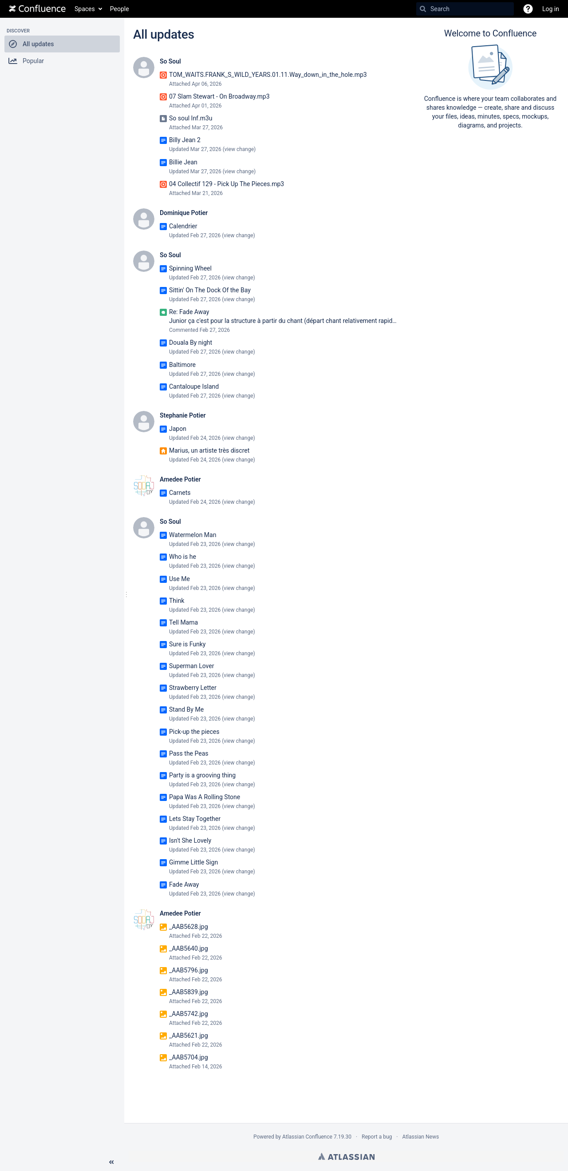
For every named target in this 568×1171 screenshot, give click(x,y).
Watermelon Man (192, 534)
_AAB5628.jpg (188, 926)
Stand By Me (186, 709)
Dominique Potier (184, 212)
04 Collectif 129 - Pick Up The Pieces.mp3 (226, 183)
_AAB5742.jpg (188, 1013)
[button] (62, 44)
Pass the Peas (189, 753)
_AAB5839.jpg (188, 992)
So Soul (170, 61)
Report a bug (377, 1137)
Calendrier (183, 226)
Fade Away (184, 884)
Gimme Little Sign (193, 862)
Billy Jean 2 (185, 139)
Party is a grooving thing (202, 775)
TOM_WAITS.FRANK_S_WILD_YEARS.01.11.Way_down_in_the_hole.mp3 (268, 74)
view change (239, 149)
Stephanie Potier (183, 415)
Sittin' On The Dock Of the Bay (210, 290)
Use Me (179, 578)
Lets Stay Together (195, 818)
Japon (177, 428)
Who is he (182, 556)
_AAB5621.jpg (188, 1035)
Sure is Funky (187, 644)
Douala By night (190, 342)
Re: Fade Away (189, 311)
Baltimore (182, 364)
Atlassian (346, 1156)
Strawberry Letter (193, 687)
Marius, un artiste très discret (209, 450)
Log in (550, 8)
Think (176, 600)
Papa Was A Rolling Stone (204, 797)
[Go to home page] (37, 9)
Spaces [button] (85, 8)
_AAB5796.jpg (188, 970)
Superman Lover (191, 665)
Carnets (179, 492)
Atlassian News (420, 1137)
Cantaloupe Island (194, 386)
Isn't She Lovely (190, 840)
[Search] (422, 8)
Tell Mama (183, 622)
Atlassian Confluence (307, 1137)
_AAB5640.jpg (188, 948)
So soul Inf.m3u (191, 118)
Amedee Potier (180, 479)
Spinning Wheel (190, 268)
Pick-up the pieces (194, 731)
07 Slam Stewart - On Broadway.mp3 (219, 96)
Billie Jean (183, 162)
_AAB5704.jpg (188, 1057)
